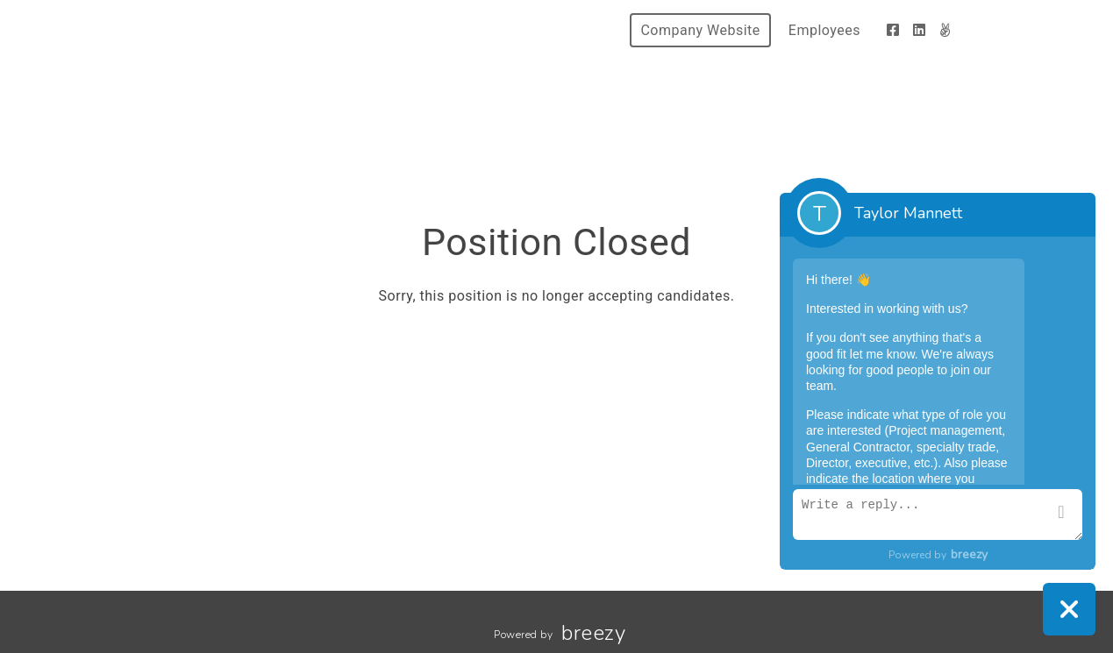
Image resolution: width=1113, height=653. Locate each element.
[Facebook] (893, 30)
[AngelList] (945, 30)
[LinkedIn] (919, 30)
